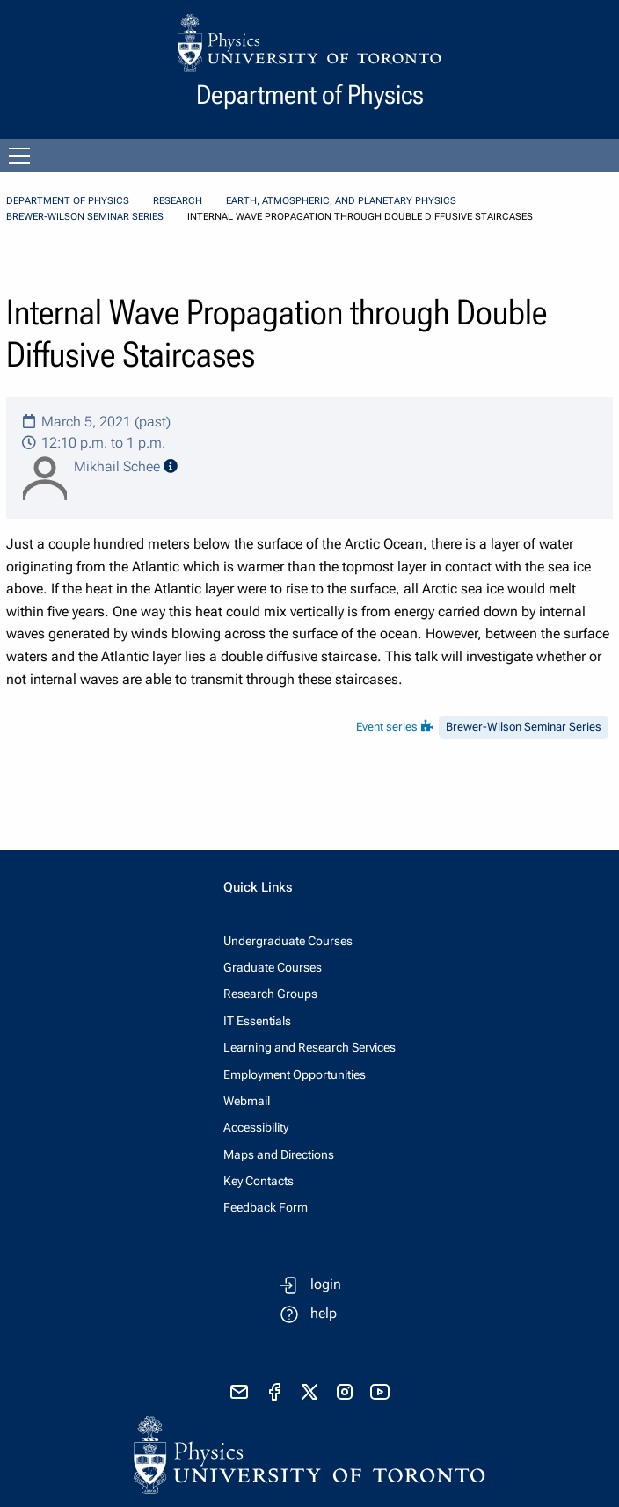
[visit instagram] (344, 1391)
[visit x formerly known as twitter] (309, 1391)
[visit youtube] (379, 1391)
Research (177, 201)
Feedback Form (265, 1207)
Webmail (246, 1101)
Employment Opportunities (294, 1074)
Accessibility (255, 1127)
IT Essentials (257, 1021)
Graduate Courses (272, 967)
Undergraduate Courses (288, 941)
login (325, 1284)
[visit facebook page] (274, 1391)
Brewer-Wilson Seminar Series (85, 216)
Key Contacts (258, 1181)
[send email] (239, 1391)
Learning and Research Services (309, 1047)
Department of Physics (67, 201)
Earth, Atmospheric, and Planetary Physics (341, 201)
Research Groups (270, 993)
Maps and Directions (278, 1154)
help (323, 1313)
